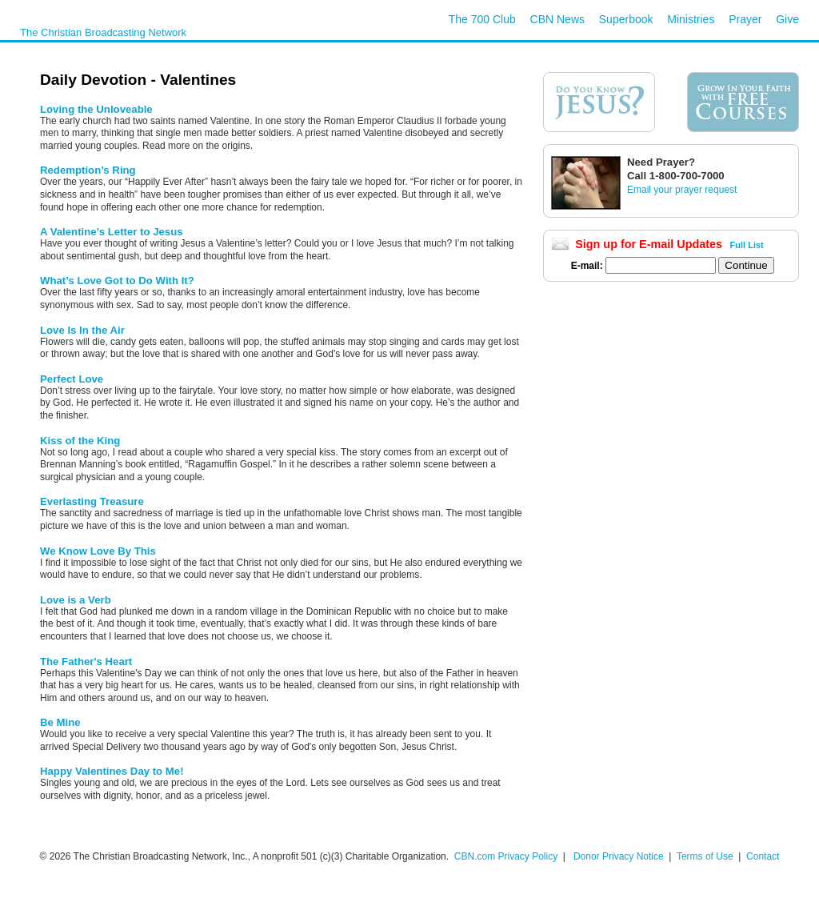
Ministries (690, 19)
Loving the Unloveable (96, 109)
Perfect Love (71, 379)
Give (787, 19)
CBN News (557, 19)
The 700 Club (482, 19)
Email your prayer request (682, 189)
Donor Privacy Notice (618, 856)
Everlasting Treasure (92, 501)
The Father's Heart (86, 661)
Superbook (626, 19)
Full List (747, 245)
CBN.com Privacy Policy (505, 856)
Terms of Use (706, 856)
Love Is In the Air (82, 330)
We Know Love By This (98, 551)
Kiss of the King (80, 441)
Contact (762, 856)
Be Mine (60, 722)
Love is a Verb (75, 600)
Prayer (745, 19)
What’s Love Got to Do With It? (117, 281)
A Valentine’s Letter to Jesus (111, 232)
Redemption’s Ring (88, 170)
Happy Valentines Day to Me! (112, 771)
